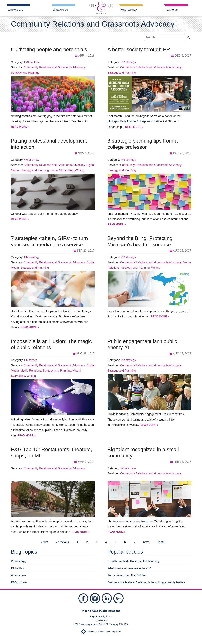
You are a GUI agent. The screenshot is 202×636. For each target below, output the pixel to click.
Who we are (15, 9)
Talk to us (171, 9)
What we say (128, 9)
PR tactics (30, 360)
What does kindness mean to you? (129, 568)
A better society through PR (139, 49)
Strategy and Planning (25, 72)
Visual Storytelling (62, 170)
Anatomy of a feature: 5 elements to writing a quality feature (147, 582)
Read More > (20, 126)
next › (146, 542)
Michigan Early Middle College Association (135, 121)
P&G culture (32, 62)
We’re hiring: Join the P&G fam (127, 575)
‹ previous (62, 542)
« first (44, 542)
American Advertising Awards (132, 521)
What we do (60, 9)
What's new (31, 159)
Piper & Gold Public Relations (101, 611)
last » (161, 542)
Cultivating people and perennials (49, 49)
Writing (79, 170)
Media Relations (30, 370)
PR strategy (128, 62)
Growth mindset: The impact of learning (133, 561)
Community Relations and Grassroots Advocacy (54, 67)
